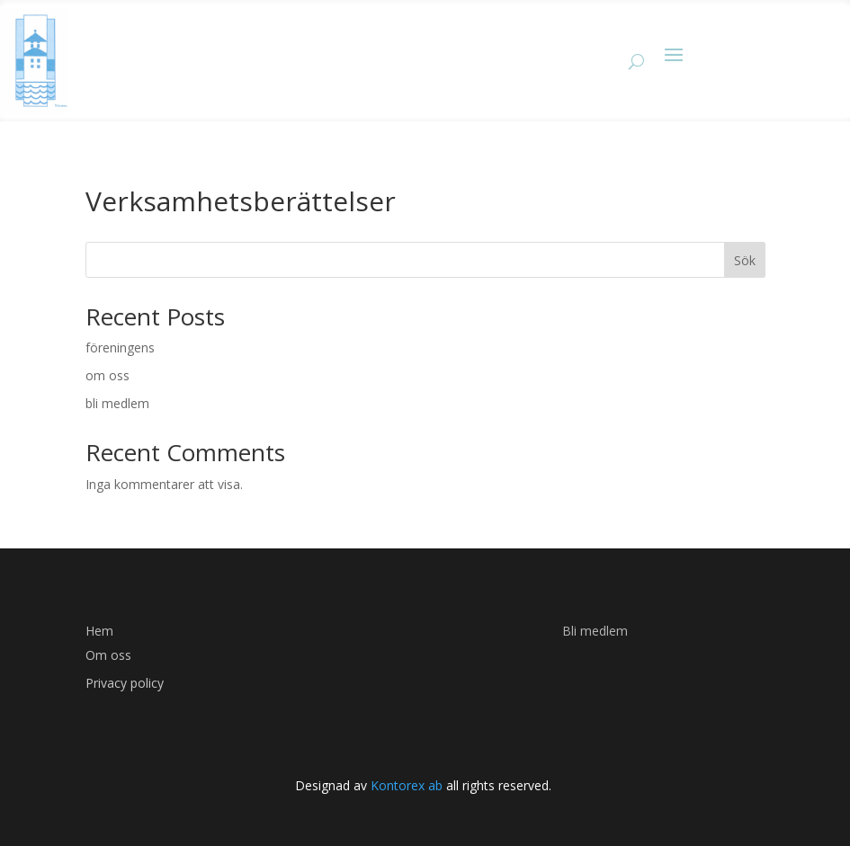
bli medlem (117, 403)
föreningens (120, 347)
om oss (107, 375)
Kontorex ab (405, 785)
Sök (745, 260)
